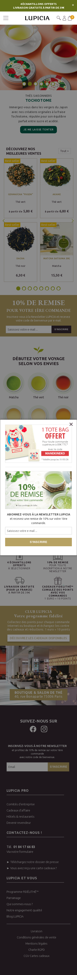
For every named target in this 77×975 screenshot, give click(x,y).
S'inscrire (38, 542)
